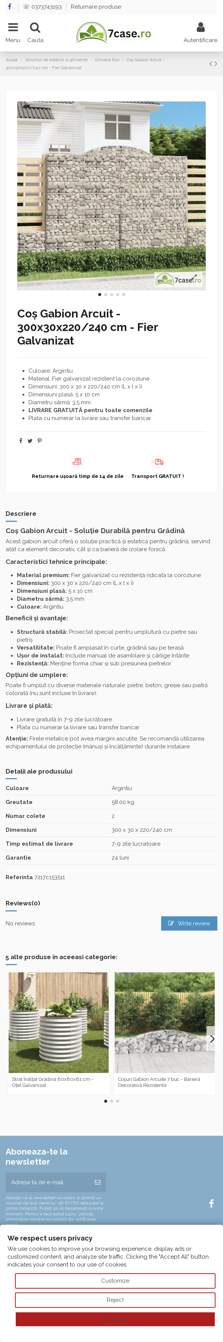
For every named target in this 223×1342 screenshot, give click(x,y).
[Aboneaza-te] (97, 1182)
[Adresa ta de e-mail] (47, 1182)
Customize (115, 1280)
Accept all (115, 1319)
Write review (189, 923)
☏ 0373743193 (43, 6)
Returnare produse (96, 6)
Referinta (19, 877)
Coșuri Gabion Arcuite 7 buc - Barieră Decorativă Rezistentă (159, 1082)
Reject (115, 1300)
